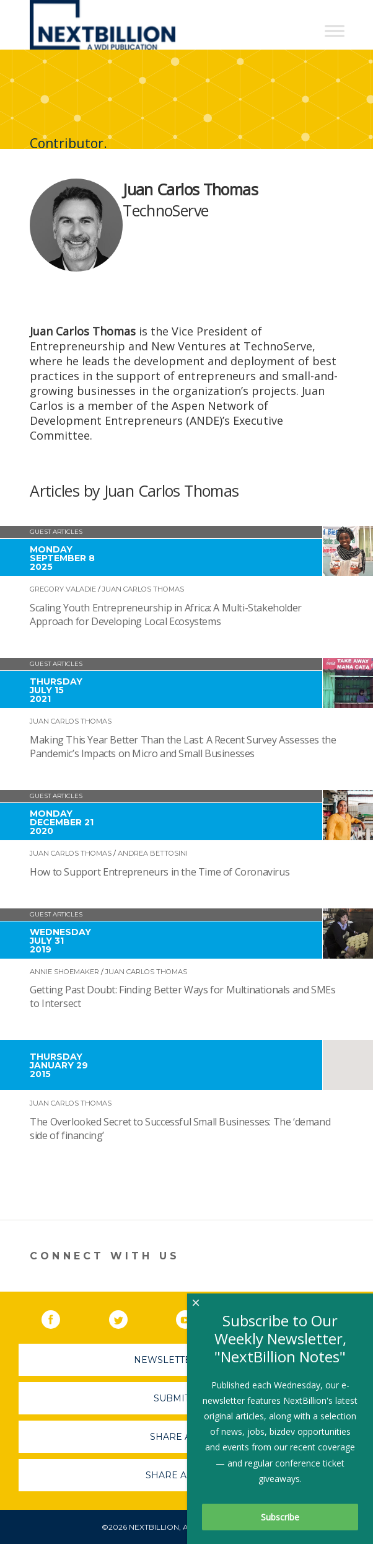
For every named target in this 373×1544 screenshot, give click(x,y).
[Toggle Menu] (334, 31)
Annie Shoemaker (64, 971)
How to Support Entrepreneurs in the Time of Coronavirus (159, 872)
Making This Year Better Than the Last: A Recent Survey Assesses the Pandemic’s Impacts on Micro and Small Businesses (183, 746)
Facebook (59, 1317)
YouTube (194, 1317)
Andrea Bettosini (153, 853)
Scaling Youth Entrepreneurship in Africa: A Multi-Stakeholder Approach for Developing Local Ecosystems (166, 614)
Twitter (127, 1317)
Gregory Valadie (63, 589)
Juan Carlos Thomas (143, 589)
